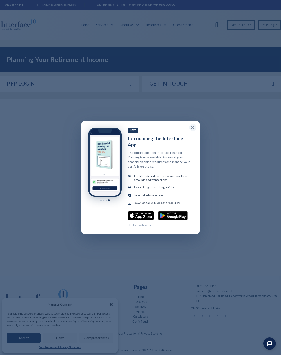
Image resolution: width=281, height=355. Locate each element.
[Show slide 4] (109, 200)
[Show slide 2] (103, 200)
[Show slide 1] (101, 200)
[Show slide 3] (106, 200)
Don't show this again (140, 225)
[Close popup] (192, 127)
